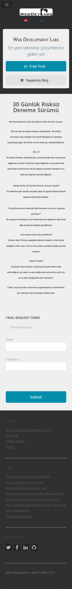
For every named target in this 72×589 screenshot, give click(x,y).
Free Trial (37, 66)
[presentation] (35, 383)
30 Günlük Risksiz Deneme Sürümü (28, 430)
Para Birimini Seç (42, 20)
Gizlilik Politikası (15, 441)
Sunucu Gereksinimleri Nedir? (25, 482)
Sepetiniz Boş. (37, 80)
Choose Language (25, 20)
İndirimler (12, 435)
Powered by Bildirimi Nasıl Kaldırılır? (28, 476)
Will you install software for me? (26, 488)
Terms (10, 447)
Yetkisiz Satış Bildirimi (19, 516)
